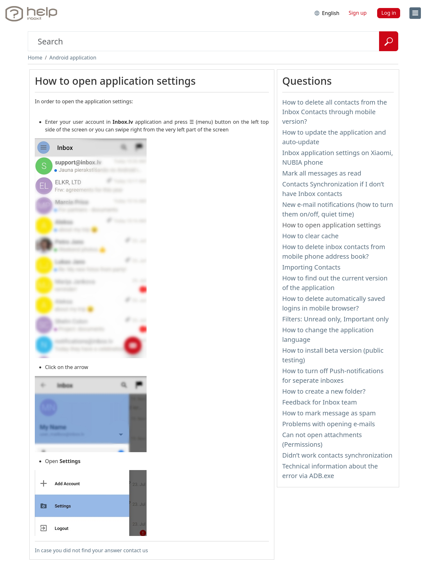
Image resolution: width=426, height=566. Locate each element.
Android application (72, 57)
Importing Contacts (311, 267)
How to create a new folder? (324, 391)
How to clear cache (310, 236)
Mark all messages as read (321, 173)
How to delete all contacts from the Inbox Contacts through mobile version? (334, 112)
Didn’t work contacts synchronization (337, 455)
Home (35, 57)
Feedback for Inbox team (319, 402)
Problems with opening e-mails (328, 424)
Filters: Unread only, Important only (335, 319)
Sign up (358, 12)
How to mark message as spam (329, 413)
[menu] (415, 13)
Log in (388, 12)
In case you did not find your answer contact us (91, 550)
